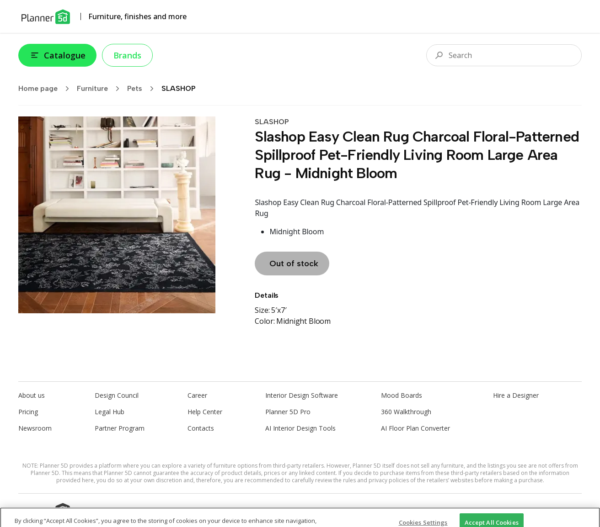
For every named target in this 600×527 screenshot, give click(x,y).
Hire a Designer (516, 395)
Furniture (101, 88)
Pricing (28, 411)
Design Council (117, 395)
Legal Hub (109, 411)
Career (197, 395)
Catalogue (57, 55)
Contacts (201, 428)
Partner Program (120, 428)
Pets (143, 88)
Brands (127, 55)
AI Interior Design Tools (300, 428)
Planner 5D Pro (288, 411)
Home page (46, 88)
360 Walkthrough (406, 411)
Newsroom (35, 428)
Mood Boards (401, 395)
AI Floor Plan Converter (415, 428)
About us (31, 395)
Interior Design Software (301, 395)
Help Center (205, 411)
